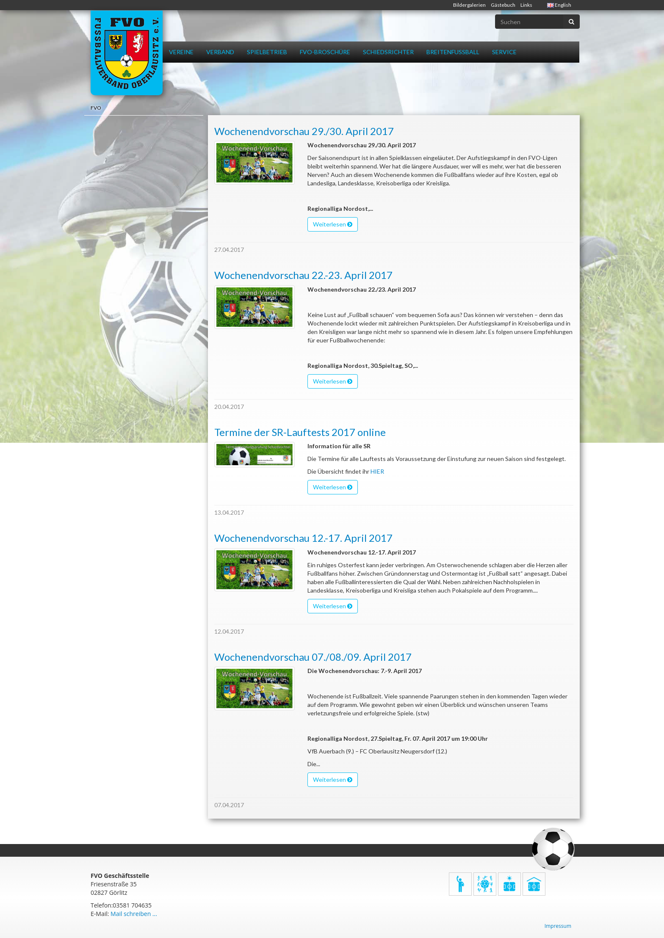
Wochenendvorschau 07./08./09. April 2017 (313, 657)
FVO (96, 108)
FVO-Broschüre (325, 51)
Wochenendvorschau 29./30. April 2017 (304, 131)
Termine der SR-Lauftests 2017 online (300, 432)
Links (526, 5)
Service (504, 51)
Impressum (558, 926)
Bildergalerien (469, 5)
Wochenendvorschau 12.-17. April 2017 (303, 538)
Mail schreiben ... (134, 914)
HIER (377, 471)
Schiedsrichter (388, 51)
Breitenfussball (452, 51)
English (559, 5)
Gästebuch (503, 5)
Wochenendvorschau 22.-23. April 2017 (303, 275)
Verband (220, 51)
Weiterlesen (332, 224)
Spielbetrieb (267, 51)
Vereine (181, 51)
